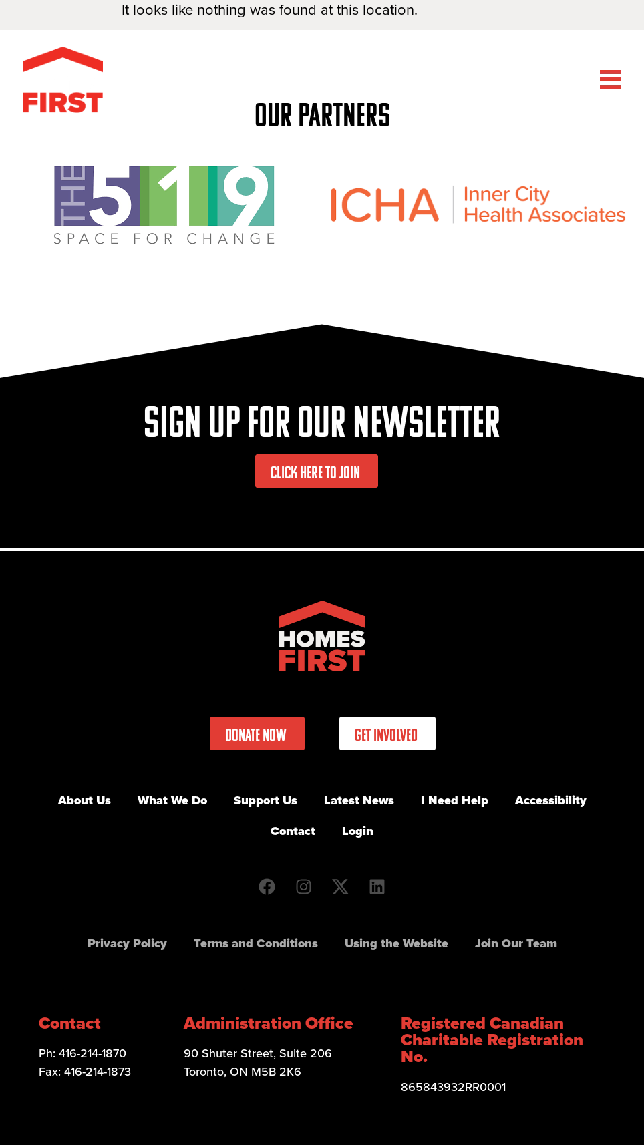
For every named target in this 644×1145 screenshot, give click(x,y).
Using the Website (396, 943)
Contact (293, 831)
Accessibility (551, 800)
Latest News (359, 800)
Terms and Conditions (256, 943)
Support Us (265, 800)
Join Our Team (516, 943)
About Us (84, 800)
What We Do (172, 800)
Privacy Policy (127, 943)
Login (357, 831)
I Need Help (454, 800)
